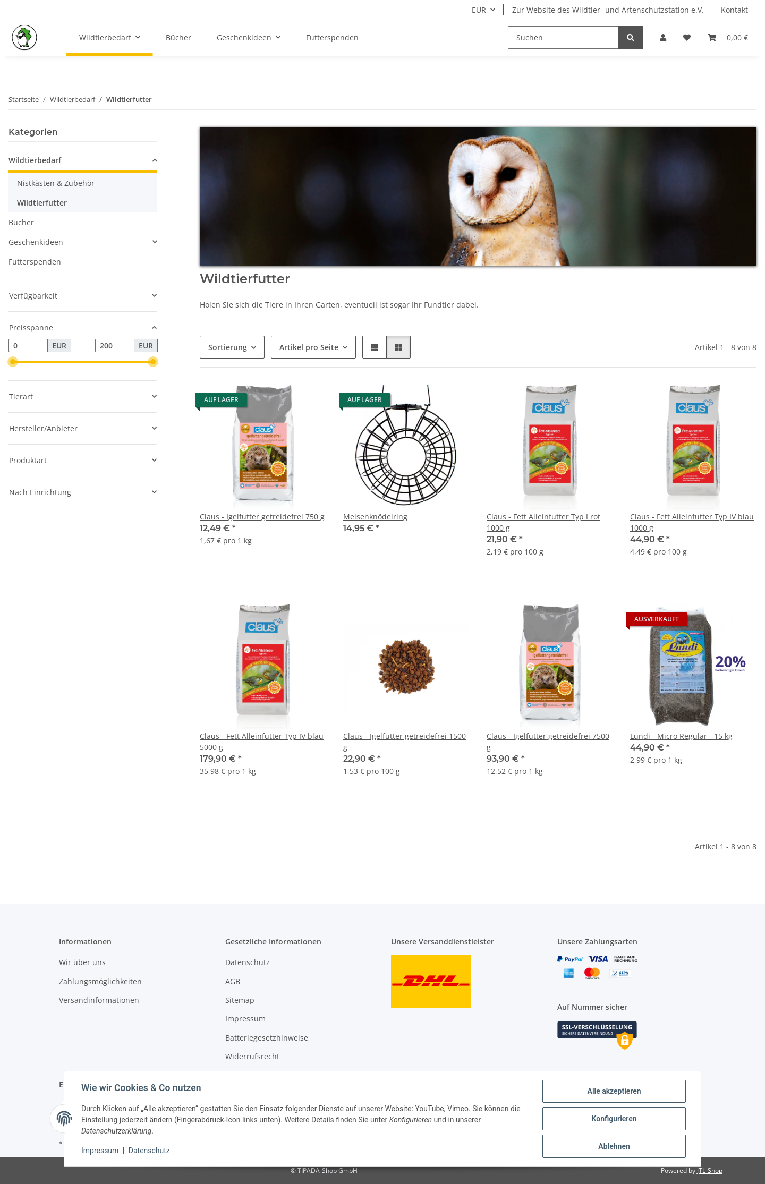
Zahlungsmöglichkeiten (100, 981)
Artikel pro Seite (308, 347)
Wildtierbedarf (34, 160)
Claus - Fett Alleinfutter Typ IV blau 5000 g (262, 741)
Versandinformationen (99, 1000)
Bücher (21, 222)
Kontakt (734, 10)
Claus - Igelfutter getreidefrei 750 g (262, 517)
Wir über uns (82, 962)
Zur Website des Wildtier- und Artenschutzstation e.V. (608, 10)
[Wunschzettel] (687, 37)
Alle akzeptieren (614, 1091)
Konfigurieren (613, 1118)
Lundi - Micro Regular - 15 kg (681, 736)
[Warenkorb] (727, 37)
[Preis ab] (28, 346)
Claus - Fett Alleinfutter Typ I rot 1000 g (543, 522)
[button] (663, 37)
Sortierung (227, 347)
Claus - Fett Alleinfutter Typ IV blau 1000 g (692, 522)
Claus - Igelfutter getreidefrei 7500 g (548, 741)
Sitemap (239, 1000)
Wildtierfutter (42, 203)
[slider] (12, 362)
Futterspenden (34, 262)
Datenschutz (149, 1151)
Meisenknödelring (375, 517)
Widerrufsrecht (252, 1056)
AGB (232, 981)
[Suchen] (563, 37)
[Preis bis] (114, 346)
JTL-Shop (709, 1170)
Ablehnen (614, 1146)
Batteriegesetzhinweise (266, 1038)
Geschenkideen (35, 242)
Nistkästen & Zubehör (56, 183)
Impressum (99, 1151)
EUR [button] (479, 10)
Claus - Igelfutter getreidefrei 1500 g (404, 741)
